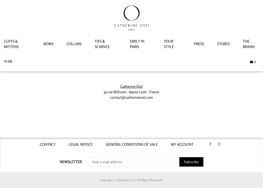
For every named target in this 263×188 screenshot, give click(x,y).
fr (6, 61)
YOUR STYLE (169, 44)
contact (48, 144)
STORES (223, 44)
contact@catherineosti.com (131, 97)
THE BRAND (249, 44)
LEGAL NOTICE (81, 144)
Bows (48, 44)
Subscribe (191, 162)
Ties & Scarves (102, 44)
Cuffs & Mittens (11, 44)
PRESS (199, 44)
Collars (74, 44)
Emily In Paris (137, 44)
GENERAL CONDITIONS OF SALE (132, 144)
